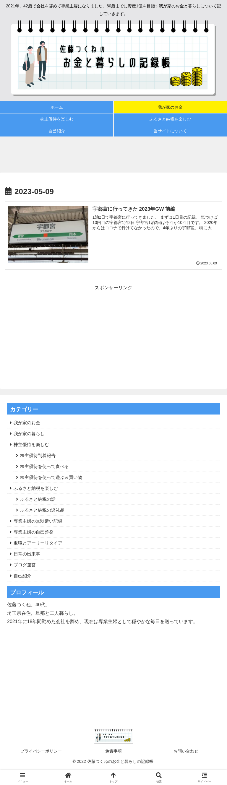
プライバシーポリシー (41, 751)
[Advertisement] (113, 154)
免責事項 (113, 751)
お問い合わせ (186, 751)
